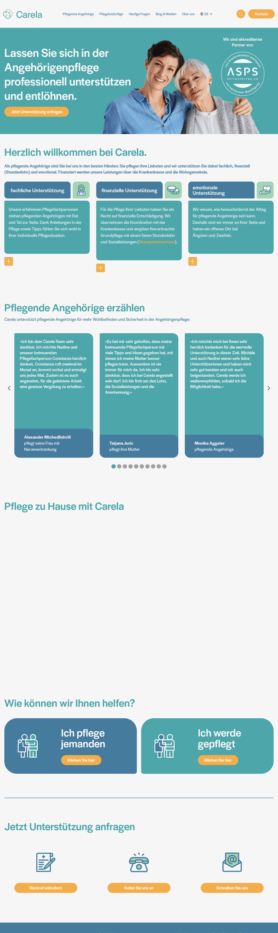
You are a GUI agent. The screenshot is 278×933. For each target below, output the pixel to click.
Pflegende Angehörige (78, 13)
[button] (208, 14)
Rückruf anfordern (46, 888)
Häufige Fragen (139, 13)
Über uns (188, 13)
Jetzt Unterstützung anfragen (36, 112)
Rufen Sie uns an (139, 888)
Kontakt (261, 14)
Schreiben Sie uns (232, 888)
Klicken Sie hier (81, 760)
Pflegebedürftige (111, 13)
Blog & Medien (166, 13)
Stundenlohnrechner (157, 242)
